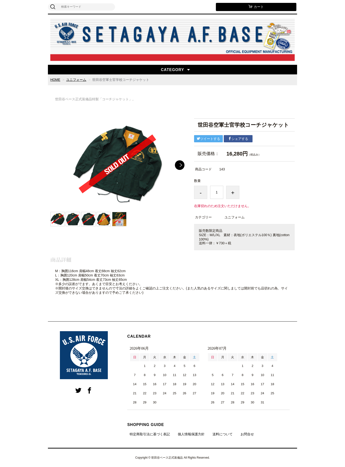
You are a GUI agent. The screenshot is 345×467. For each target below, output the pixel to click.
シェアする (238, 139)
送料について (223, 434)
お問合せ (247, 434)
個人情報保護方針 (191, 434)
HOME (55, 80)
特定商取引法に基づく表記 (150, 434)
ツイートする (208, 139)
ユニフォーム (76, 80)
